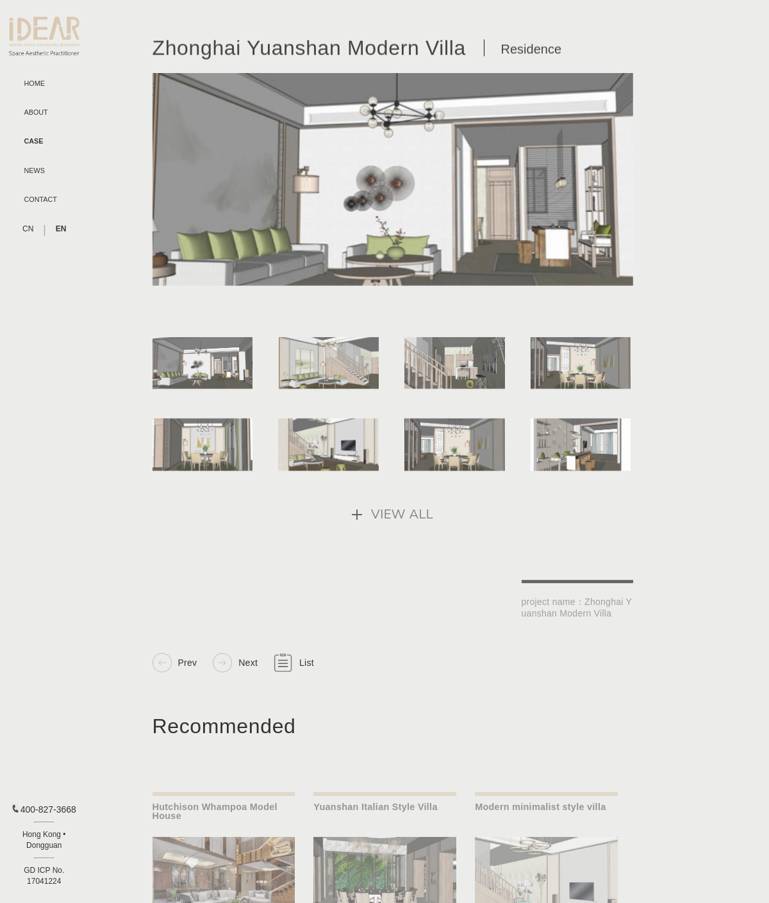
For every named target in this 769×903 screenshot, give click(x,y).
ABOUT (36, 112)
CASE (34, 141)
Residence (531, 53)
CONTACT (40, 199)
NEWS (34, 170)
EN (61, 229)
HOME (34, 83)
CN (27, 229)
